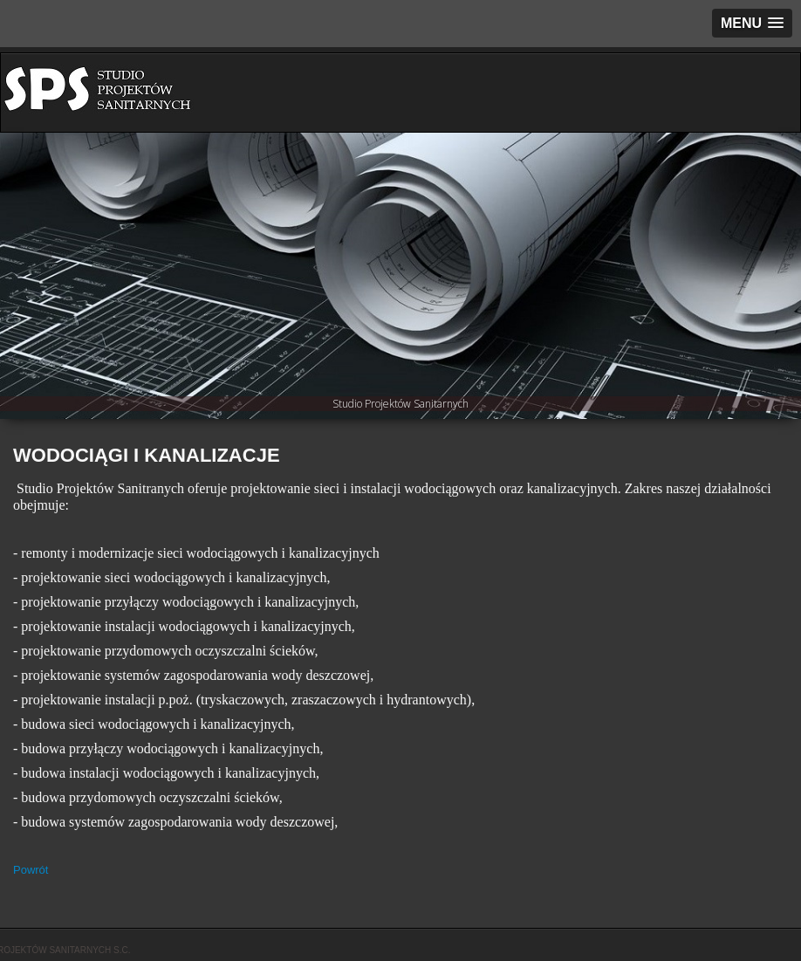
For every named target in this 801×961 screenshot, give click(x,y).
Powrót (30, 869)
